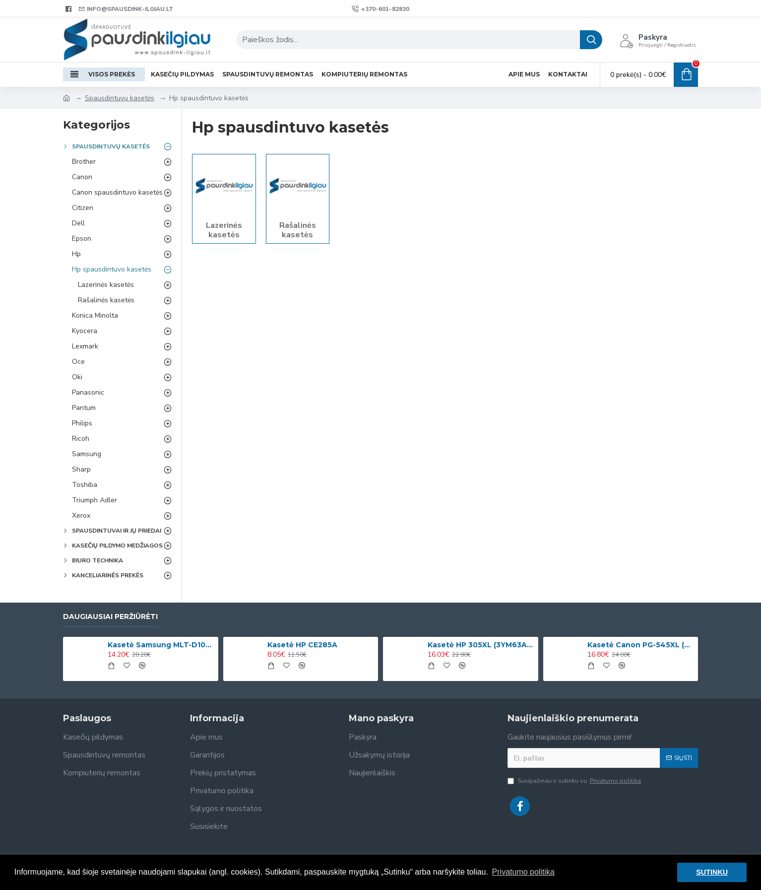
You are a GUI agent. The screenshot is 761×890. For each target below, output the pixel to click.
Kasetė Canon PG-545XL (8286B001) (641, 644)
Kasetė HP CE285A (302, 644)
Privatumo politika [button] (523, 872)
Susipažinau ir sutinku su (574, 780)
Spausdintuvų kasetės (119, 98)
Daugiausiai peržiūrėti (110, 617)
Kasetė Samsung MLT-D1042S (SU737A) (161, 644)
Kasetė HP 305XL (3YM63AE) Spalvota (481, 644)
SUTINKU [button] (712, 872)
